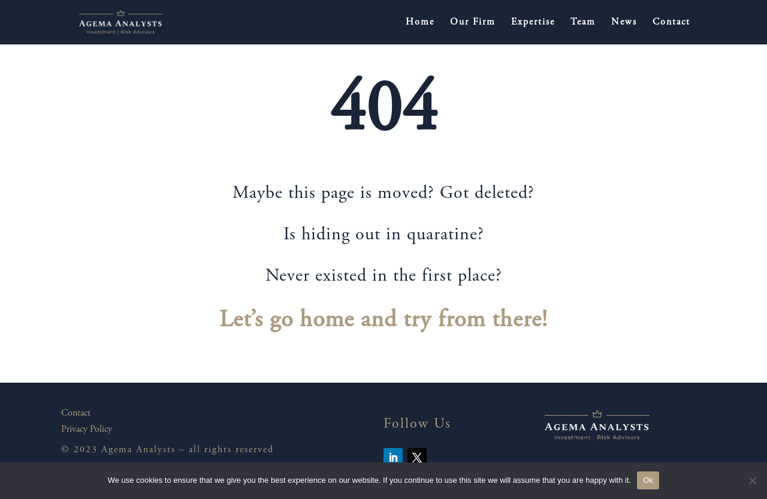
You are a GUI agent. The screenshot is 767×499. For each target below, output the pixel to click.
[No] (752, 480)
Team (583, 22)
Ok (648, 480)
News (624, 22)
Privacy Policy (86, 429)
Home (420, 22)
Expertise (533, 22)
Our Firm (473, 22)
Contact (671, 22)
